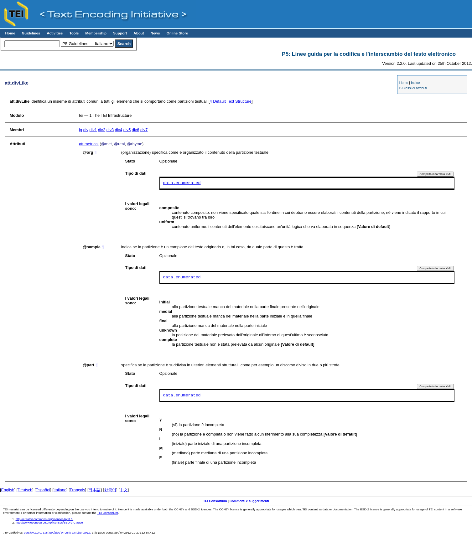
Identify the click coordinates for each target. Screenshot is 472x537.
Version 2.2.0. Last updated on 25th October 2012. (57, 532)
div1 (93, 129)
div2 (101, 129)
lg (80, 129)
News (155, 33)
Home (10, 33)
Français (77, 490)
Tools (74, 33)
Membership (95, 33)
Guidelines (31, 33)
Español (43, 490)
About (138, 33)
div (85, 129)
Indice (415, 83)
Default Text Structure (231, 101)
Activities (55, 33)
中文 (124, 490)
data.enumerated (182, 183)
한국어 (110, 490)
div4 (118, 129)
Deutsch (25, 490)
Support (120, 33)
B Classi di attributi (413, 88)
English (7, 490)
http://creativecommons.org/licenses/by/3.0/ (45, 519)
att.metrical (89, 144)
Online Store (177, 33)
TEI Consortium (215, 501)
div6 (135, 129)
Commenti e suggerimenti (249, 501)
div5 (127, 129)
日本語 (94, 490)
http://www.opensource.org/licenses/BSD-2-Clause (49, 522)
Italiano (60, 490)
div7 (144, 129)
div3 (110, 129)
